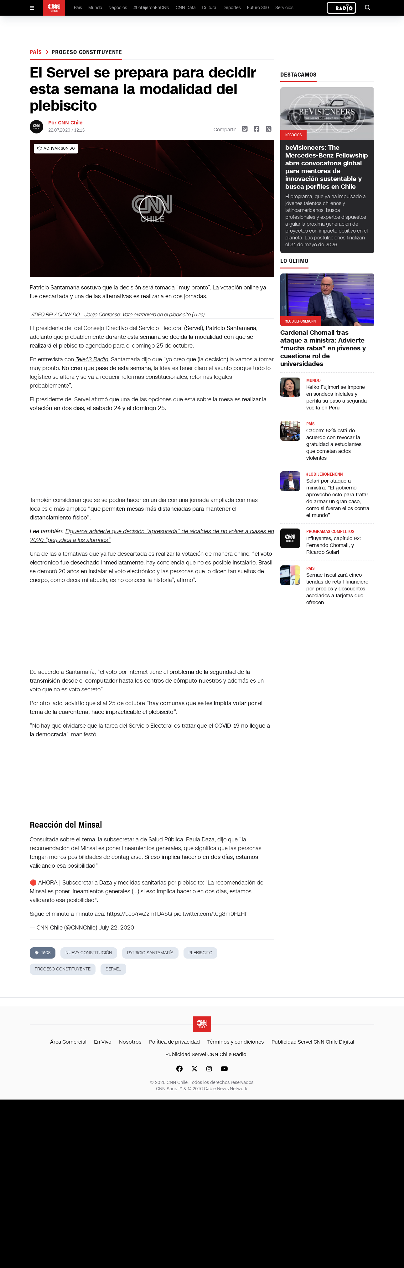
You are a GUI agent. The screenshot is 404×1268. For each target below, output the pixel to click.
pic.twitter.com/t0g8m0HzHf (210, 914)
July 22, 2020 (116, 928)
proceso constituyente (87, 52)
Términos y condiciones (235, 1041)
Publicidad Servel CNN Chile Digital (313, 1041)
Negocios (117, 8)
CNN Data (186, 8)
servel (113, 969)
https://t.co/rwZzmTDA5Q (139, 914)
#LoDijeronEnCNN (151, 8)
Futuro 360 (258, 8)
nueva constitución (88, 953)
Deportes (232, 8)
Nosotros (130, 1041)
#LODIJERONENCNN (324, 474)
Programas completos (330, 531)
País (78, 8)
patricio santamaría (150, 953)
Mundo (95, 8)
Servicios (284, 8)
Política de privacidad (174, 1041)
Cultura (209, 8)
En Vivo (102, 1041)
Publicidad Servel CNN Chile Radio (205, 1054)
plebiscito (200, 953)
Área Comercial (68, 1041)
